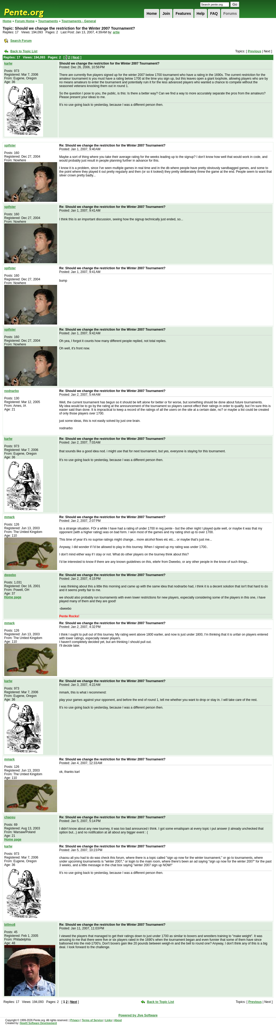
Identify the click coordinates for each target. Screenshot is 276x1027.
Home (151, 13)
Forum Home (25, 21)
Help (201, 13)
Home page (12, 597)
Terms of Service (92, 1020)
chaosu (9, 817)
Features (183, 13)
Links (108, 1020)
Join (166, 13)
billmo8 (9, 924)
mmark (9, 517)
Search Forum (21, 41)
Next (75, 57)
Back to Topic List (23, 51)
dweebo (10, 575)
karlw (8, 63)
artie (116, 32)
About (118, 1020)
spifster (10, 145)
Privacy (75, 1020)
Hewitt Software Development (38, 1023)
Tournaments (48, 21)
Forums (230, 13)
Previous (254, 51)
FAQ (214, 13)
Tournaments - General (79, 21)
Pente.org (31, 9)
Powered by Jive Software (138, 1015)
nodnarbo (11, 391)
